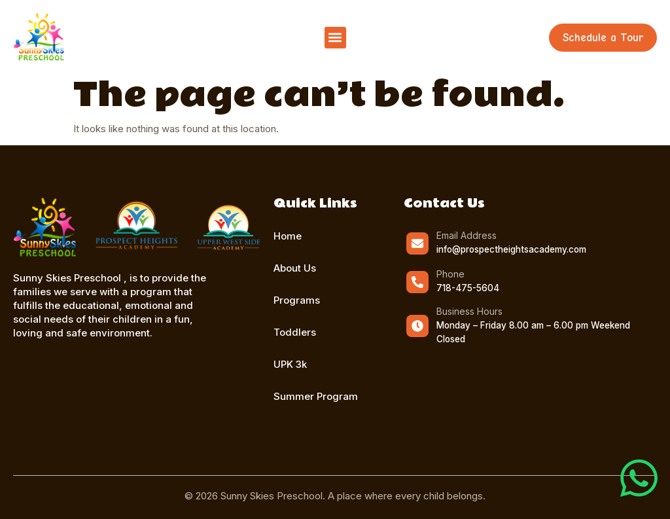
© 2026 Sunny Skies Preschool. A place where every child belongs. (335, 496)
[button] (335, 37)
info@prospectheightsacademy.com (511, 249)
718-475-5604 (467, 288)
